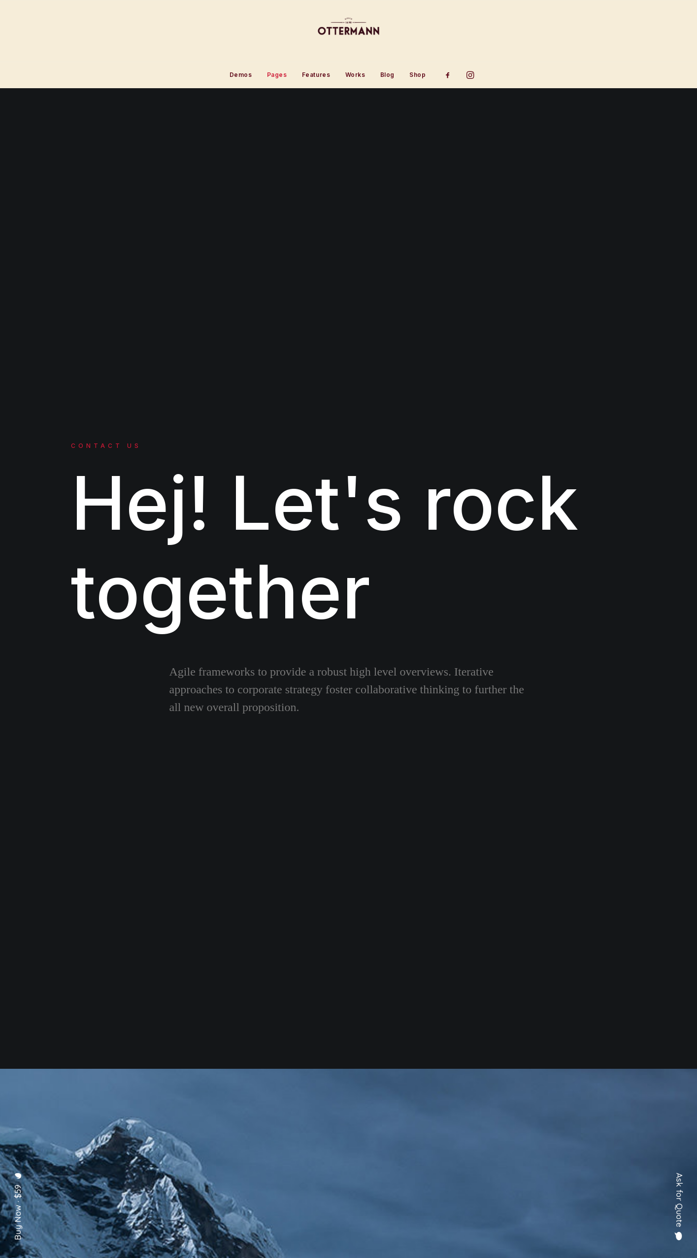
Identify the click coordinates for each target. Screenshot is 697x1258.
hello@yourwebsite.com (580, 1132)
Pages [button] (277, 74)
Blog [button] (387, 74)
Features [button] (316, 74)
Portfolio (299, 1163)
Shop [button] (417, 74)
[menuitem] (241, 75)
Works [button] (355, 74)
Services (298, 1148)
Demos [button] (241, 74)
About (293, 1132)
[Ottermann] (348, 31)
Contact (296, 1179)
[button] (451, 75)
